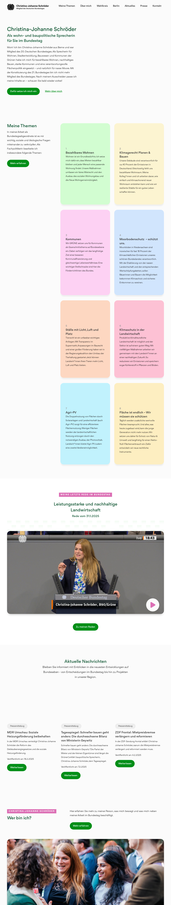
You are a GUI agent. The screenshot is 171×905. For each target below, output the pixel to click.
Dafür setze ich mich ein (23, 91)
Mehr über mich (53, 91)
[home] (28, 7)
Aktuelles (130, 6)
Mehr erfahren (18, 163)
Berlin (116, 6)
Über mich (86, 6)
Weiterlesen (16, 767)
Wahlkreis (102, 6)
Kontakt (157, 6)
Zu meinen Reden (85, 627)
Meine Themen (67, 6)
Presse (143, 6)
